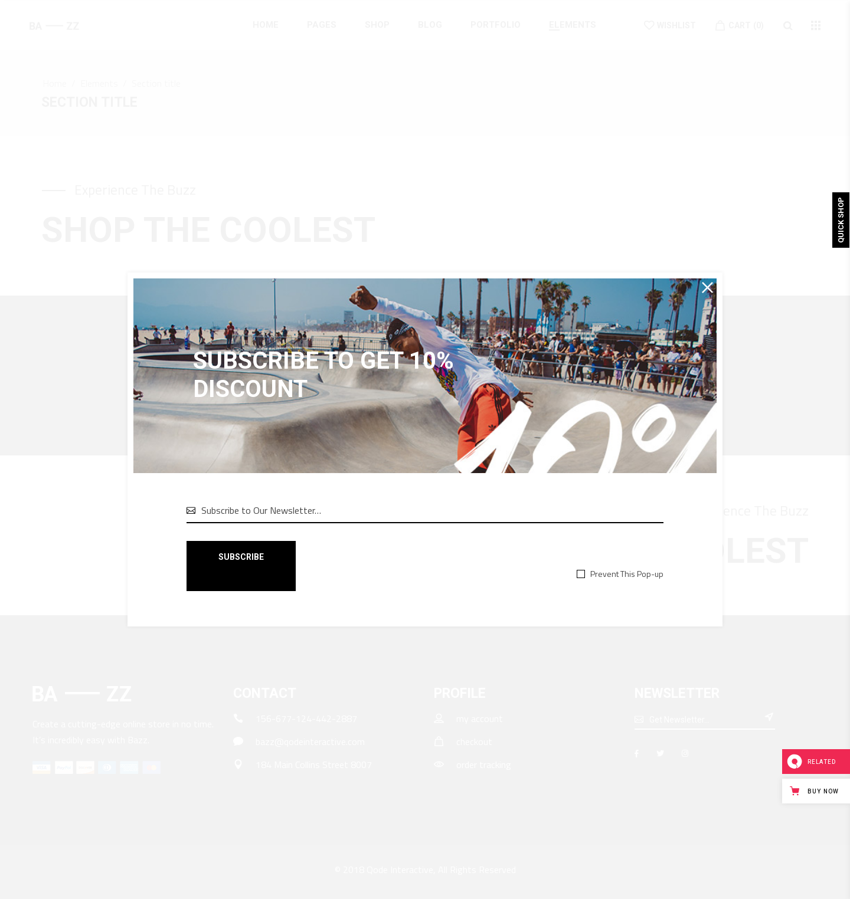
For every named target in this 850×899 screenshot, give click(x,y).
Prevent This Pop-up (626, 573)
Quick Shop (840, 220)
